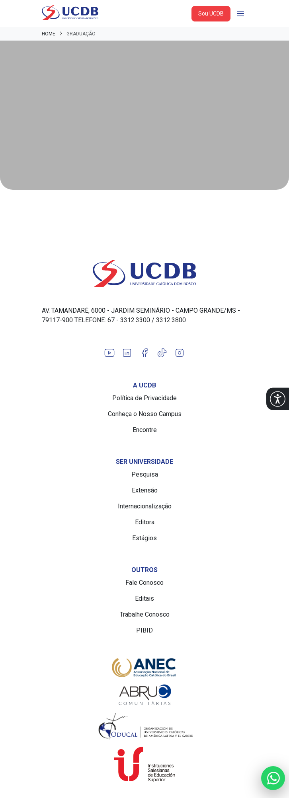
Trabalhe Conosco (145, 614)
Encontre (145, 430)
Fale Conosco (144, 582)
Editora (144, 522)
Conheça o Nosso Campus (145, 414)
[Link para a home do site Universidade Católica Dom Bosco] (144, 273)
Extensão (145, 490)
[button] (277, 399)
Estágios (144, 538)
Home (48, 34)
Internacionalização (145, 506)
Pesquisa (144, 474)
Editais (144, 598)
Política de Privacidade (144, 398)
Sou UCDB (211, 13)
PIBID (144, 630)
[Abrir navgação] (240, 13)
